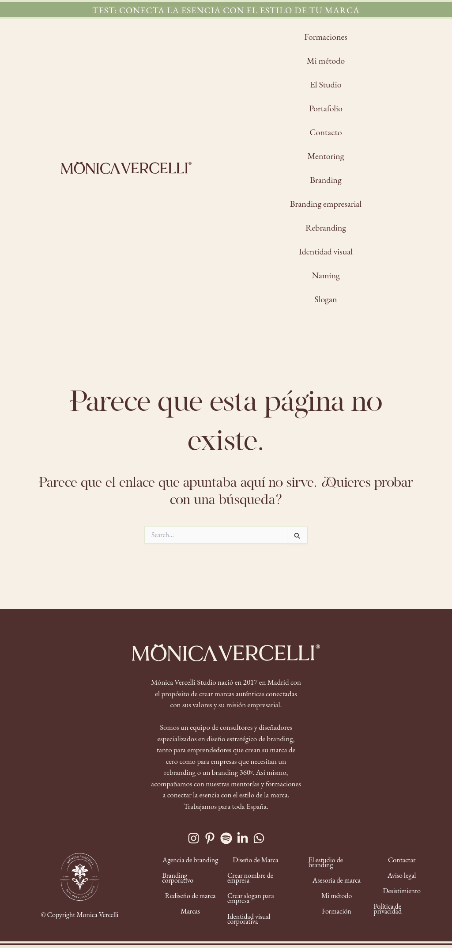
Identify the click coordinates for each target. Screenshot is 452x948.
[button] (226, 10)
